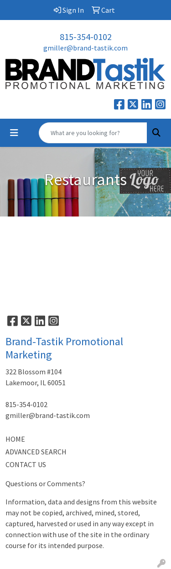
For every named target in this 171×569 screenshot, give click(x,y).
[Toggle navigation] (14, 132)
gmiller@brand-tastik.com (85, 47)
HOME (15, 438)
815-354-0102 (86, 36)
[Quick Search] (93, 132)
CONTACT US (25, 464)
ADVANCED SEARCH (36, 451)
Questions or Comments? (45, 483)
